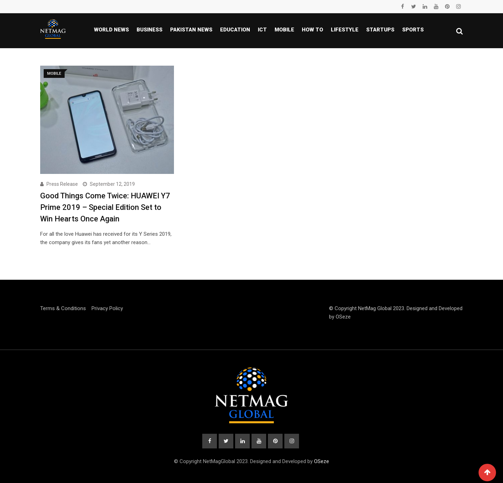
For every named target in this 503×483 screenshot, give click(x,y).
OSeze (343, 317)
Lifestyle (344, 30)
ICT (262, 30)
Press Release (62, 184)
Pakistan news (191, 30)
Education (235, 30)
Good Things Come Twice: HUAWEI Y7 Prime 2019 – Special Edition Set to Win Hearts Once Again (105, 207)
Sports (413, 30)
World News (111, 30)
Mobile (284, 30)
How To (312, 30)
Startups (380, 30)
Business (149, 30)
